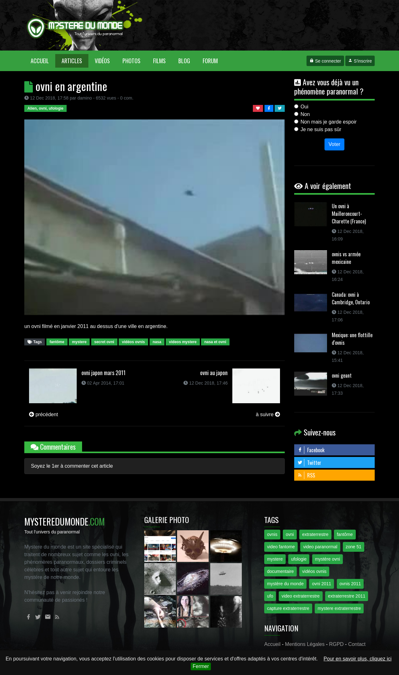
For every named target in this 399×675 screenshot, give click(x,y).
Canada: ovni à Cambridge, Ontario (351, 298)
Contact (357, 644)
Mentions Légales (305, 644)
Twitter (309, 462)
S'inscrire (360, 61)
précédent (43, 414)
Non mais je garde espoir (329, 122)
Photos (131, 61)
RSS (306, 475)
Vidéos (102, 61)
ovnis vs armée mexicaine (346, 257)
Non (305, 114)
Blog (184, 61)
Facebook (311, 450)
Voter (334, 144)
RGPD (336, 644)
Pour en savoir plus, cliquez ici (357, 658)
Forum (210, 61)
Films (159, 61)
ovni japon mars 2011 (103, 372)
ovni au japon (214, 372)
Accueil (43, 60)
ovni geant (342, 375)
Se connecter (325, 61)
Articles (72, 61)
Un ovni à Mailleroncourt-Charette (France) (349, 213)
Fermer (201, 666)
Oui (304, 106)
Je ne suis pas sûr (321, 129)
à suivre (268, 414)
